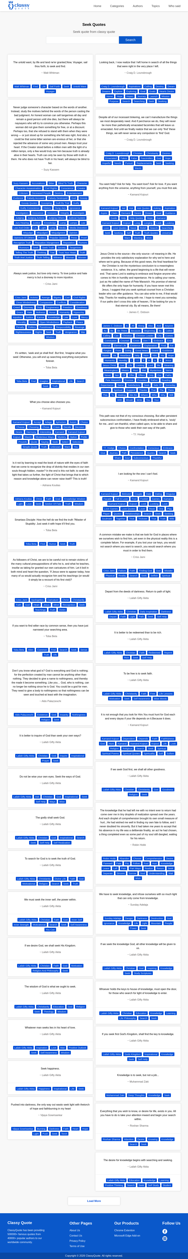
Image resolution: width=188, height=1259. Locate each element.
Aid (123, 208)
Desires (166, 153)
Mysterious (156, 370)
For (172, 345)
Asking (157, 208)
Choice (84, 422)
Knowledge (50, 222)
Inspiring (152, 968)
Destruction (157, 918)
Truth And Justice (23, 257)
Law (83, 222)
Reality (122, 575)
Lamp (63, 222)
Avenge (46, 297)
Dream (171, 86)
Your (156, 400)
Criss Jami (20, 297)
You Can (50, 929)
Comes (169, 335)
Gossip (83, 198)
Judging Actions (36, 218)
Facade (108, 498)
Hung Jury (60, 208)
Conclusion (110, 340)
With (119, 400)
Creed (16, 307)
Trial (52, 252)
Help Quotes (136, 218)
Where (144, 395)
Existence (42, 714)
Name (168, 370)
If (143, 360)
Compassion (46, 302)
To (112, 395)
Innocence (37, 213)
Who (154, 395)
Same (121, 385)
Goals (152, 91)
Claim (114, 213)
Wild (171, 518)
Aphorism (61, 422)
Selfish (154, 575)
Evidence (18, 198)
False (134, 158)
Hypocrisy (79, 312)
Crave (56, 427)
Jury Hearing (22, 222)
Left (115, 868)
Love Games (111, 508)
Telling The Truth (24, 252)
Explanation (150, 345)
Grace (19, 312)
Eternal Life (120, 345)
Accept (37, 422)
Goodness (81, 307)
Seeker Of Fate (53, 503)
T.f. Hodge (108, 448)
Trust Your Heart (67, 252)
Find (35, 86)
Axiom (73, 422)
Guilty (76, 203)
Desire (19, 432)
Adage (48, 422)
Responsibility (63, 327)
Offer (131, 375)
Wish (149, 237)
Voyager (50, 91)
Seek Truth (48, 247)
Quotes (151, 453)
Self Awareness (78, 924)
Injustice (17, 317)
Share (117, 457)
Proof (84, 237)
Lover (142, 508)
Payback (68, 322)
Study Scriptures (143, 973)
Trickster (142, 518)
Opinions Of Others (24, 237)
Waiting (122, 395)
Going (128, 350)
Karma (40, 317)
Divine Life (60, 878)
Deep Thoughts (136, 1095)
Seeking (162, 101)
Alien (30, 649)
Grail (57, 498)
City (159, 335)
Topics (156, 6)
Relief (143, 228)
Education (58, 1006)
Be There (122, 330)
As (105, 330)
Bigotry (57, 297)
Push (45, 1133)
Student (167, 1185)
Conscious (153, 448)
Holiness (40, 312)
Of (124, 375)
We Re (133, 395)
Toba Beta (21, 381)
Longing (148, 223)
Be (111, 330)
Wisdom (50, 337)
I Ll (137, 360)
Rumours (24, 247)
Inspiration (41, 1047)
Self (129, 233)
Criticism (23, 193)
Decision (79, 427)
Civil (67, 297)
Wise (62, 801)
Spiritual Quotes (131, 753)
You (76, 446)
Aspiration (169, 208)
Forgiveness (52, 307)
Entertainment (74, 193)
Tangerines (75, 247)
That (153, 390)
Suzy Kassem (20, 183)
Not (117, 375)
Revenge (79, 327)
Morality (21, 322)
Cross (136, 340)
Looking (169, 223)
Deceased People (41, 193)
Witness (58, 257)
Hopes (129, 96)
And (159, 325)
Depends (143, 738)
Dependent (129, 738)
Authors (138, 6)
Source (106, 390)
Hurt (154, 863)
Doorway (28, 307)
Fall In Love (121, 498)
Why (163, 395)
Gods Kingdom (133, 1054)
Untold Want (79, 86)
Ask (37, 796)
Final (163, 345)
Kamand (59, 432)
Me (158, 365)
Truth (82, 252)
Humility (123, 360)
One (161, 508)
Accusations (38, 183)
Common (42, 649)
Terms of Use (77, 1246)
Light (43, 227)
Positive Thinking (114, 1185)
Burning (41, 1128)
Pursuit (129, 163)
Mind (56, 604)
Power (133, 928)
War (83, 332)
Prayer (45, 760)
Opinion (73, 232)
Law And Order (22, 227)
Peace (79, 322)
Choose (20, 427)
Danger (129, 918)
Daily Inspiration (148, 611)
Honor (52, 312)
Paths (168, 375)
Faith (48, 498)
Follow (136, 863)
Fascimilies (147, 158)
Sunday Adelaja (113, 918)
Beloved (126, 494)
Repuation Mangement (47, 242)
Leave (106, 868)
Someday (170, 385)
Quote (34, 442)
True (153, 518)
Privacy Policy (78, 1241)
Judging (19, 218)
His (162, 355)
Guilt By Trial (62, 203)
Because (135, 330)
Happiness (44, 1088)
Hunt (111, 743)
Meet (135, 370)
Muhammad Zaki (115, 1095)
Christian (43, 755)
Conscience (67, 188)
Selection (77, 442)
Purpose (114, 101)
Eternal (106, 345)
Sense (83, 649)
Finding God (145, 570)
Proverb (22, 442)
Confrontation (137, 448)
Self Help (41, 801)
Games (156, 498)
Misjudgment (58, 232)
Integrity (64, 213)
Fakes (124, 158)
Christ (39, 498)
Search (80, 381)
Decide (67, 427)
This (105, 395)
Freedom (67, 307)
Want (67, 446)
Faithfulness (167, 738)
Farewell (108, 863)
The (162, 390)
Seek (66, 86)
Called (169, 330)
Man (62, 1047)
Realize (149, 868)
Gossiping (46, 203)
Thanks (143, 390)
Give (102, 453)
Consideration (77, 302)
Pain (123, 868)
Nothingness (78, 714)
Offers (141, 375)
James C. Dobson (112, 325)
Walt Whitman (21, 86)
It (160, 360)
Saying (44, 442)
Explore (118, 91)
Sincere (121, 873)
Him (155, 355)
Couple (138, 494)
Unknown (56, 446)
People (168, 923)
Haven (105, 355)
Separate (108, 873)
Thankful (157, 457)
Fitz (127, 863)
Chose (46, 427)
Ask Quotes (143, 208)
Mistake (168, 570)
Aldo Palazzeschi (24, 714)
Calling (148, 86)
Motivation (76, 965)
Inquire (63, 755)
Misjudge (28, 232)
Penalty (20, 327)
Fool (134, 498)
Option (73, 437)
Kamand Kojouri (21, 422)
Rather (154, 380)
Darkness (54, 1128)
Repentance (107, 385)
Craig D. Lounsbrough (113, 86)
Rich (126, 657)
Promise (129, 380)
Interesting (45, 432)
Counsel (124, 340)
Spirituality (149, 753)
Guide (114, 218)
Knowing (153, 1139)
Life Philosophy (127, 1018)
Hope (85, 1128)
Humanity (64, 312)
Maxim (28, 437)
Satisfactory (134, 385)
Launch (153, 96)
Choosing (33, 427)
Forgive (108, 350)
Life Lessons (165, 693)
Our (159, 375)
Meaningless (111, 370)
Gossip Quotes (29, 203)
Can (116, 335)
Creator (81, 188)
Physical (110, 575)
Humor (52, 543)
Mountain (156, 923)
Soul (127, 457)
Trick (131, 518)
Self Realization (61, 842)
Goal (142, 91)
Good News (141, 350)
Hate (29, 312)
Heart (36, 604)
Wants (138, 168)
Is (155, 360)
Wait (170, 873)
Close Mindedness (25, 302)
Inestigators (22, 213)
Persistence (137, 453)
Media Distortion (78, 227)
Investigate (79, 213)
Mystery (62, 437)
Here (146, 355)
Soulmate (107, 518)
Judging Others (56, 218)
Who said (174, 6)
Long (137, 223)
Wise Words (160, 698)
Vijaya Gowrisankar (22, 1128)
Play (169, 508)
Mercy (84, 317)
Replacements (144, 163)
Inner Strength (21, 924)
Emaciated (111, 158)
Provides (142, 380)
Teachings (40, 609)
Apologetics (37, 599)
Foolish (144, 498)
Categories (117, 6)
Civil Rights (51, 188)
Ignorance (75, 208)
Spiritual (118, 390)
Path (124, 453)
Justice (36, 222)
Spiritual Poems (110, 753)
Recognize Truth (22, 242)
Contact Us (76, 1235)
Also (150, 325)
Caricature (53, 599)
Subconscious (140, 457)
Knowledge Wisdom (75, 498)
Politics (42, 237)
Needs (117, 163)
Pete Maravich (113, 380)
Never (108, 375)
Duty (39, 307)
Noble (33, 322)
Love (74, 317)
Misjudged (42, 232)
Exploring (131, 91)
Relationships (132, 513)
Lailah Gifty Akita (25, 755)
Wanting (138, 237)
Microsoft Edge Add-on (127, 1235)
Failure (122, 570)
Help (123, 218)
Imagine (44, 381)
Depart (113, 616)
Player (106, 513)
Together (120, 518)
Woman (70, 257)
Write (139, 400)
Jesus (46, 604)
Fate (118, 863)
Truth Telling (43, 257)
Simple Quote (30, 446)
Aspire (104, 213)
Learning (170, 1013)
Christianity (78, 599)
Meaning (168, 365)
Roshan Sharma (111, 1139)
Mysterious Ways (44, 437)
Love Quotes (119, 228)
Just (122, 365)
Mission (165, 96)
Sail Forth (55, 86)
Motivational (28, 883)
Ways (52, 801)
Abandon (124, 858)
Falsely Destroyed (57, 198)
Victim (62, 609)
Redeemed (154, 652)
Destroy (59, 193)
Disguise (170, 494)
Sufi (161, 753)
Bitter (51, 183)
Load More (94, 1201)
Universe (166, 233)
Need (133, 228)
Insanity (64, 714)
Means (125, 370)
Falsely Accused (35, 198)
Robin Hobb (109, 858)
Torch (64, 1133)
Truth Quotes (151, 233)
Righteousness (23, 332)
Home (97, 6)
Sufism (170, 753)
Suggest (130, 390)
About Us (75, 1230)
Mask (152, 508)
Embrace (158, 340)
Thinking (41, 252)
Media (62, 227)
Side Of (157, 385)
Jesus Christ (109, 365)
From (118, 350)
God (73, 198)
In (149, 360)
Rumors (83, 242)
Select (65, 442)
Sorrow (132, 873)
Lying (52, 227)
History (47, 208)
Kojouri (17, 437)
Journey (141, 96)
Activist (34, 297)
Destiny (160, 86)
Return (160, 868)
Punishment (45, 327)
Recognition (69, 604)
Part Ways (135, 868)
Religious (128, 748)
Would (129, 400)
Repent (168, 652)
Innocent (52, 213)
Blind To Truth (65, 183)
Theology (49, 1011)
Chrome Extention (124, 1230)
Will (171, 395)
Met (144, 370)
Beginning (149, 330)
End (169, 340)
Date (148, 494)
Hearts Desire (166, 91)
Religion (45, 719)
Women (82, 257)
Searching (139, 101)
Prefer (84, 437)
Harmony (31, 432)
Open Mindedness (49, 322)
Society (62, 247)
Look (159, 223)
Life (44, 86)
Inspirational (58, 381)
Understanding (156, 873)
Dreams (106, 91)
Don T (146, 340)
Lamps (73, 222)
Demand (125, 213)
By (160, 330)
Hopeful (106, 163)
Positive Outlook (77, 1047)
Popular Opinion (58, 237)
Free (152, 693)
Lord (150, 365)
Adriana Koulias (23, 498)
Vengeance (71, 332)
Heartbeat (125, 355)
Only (151, 375)
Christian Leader (144, 335)
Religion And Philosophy (46, 970)
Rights (38, 332)
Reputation (69, 242)
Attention (128, 1139)
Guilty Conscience (30, 208)
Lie (35, 227)
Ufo (55, 654)
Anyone (169, 325)
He (114, 355)
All (133, 325)
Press (74, 237)
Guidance (170, 213)
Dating (158, 494)
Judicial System (77, 218)
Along (141, 325)
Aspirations (135, 86)
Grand (155, 350)
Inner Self (77, 919)
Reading (166, 380)
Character (82, 183)
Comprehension (153, 858)
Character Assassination (28, 188)
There (171, 390)
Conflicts (61, 302)
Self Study (153, 1185)
